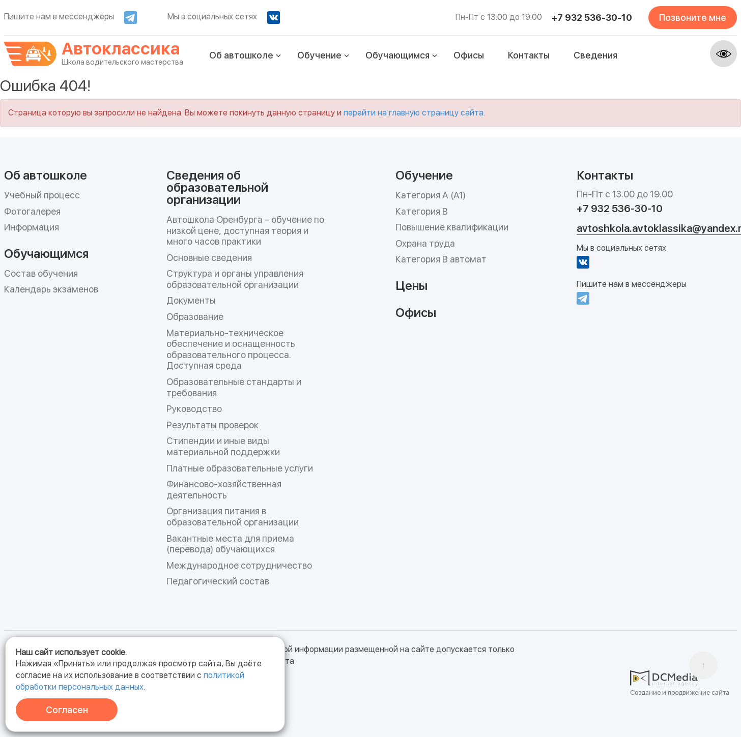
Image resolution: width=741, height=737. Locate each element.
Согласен (67, 709)
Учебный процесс (42, 195)
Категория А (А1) (430, 195)
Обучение (319, 55)
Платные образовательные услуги (239, 468)
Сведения (595, 55)
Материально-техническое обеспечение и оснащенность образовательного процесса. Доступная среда (230, 349)
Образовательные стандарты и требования (233, 387)
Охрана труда (425, 243)
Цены (411, 285)
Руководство (194, 408)
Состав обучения (41, 273)
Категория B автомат (441, 259)
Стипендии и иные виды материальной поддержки (223, 446)
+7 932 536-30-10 (592, 17)
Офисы (468, 55)
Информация (31, 227)
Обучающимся (397, 55)
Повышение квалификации (451, 227)
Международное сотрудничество (239, 565)
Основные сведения (209, 257)
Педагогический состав (217, 581)
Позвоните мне (692, 17)
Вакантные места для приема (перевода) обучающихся (230, 544)
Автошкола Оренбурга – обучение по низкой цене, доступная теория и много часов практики (245, 230)
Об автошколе (241, 55)
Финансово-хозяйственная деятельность (223, 489)
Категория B (421, 211)
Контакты (529, 55)
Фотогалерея (32, 211)
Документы (191, 300)
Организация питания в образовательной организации (232, 516)
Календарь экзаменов (51, 289)
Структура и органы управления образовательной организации (234, 279)
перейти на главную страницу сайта (413, 112)
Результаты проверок (212, 425)
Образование (194, 316)
